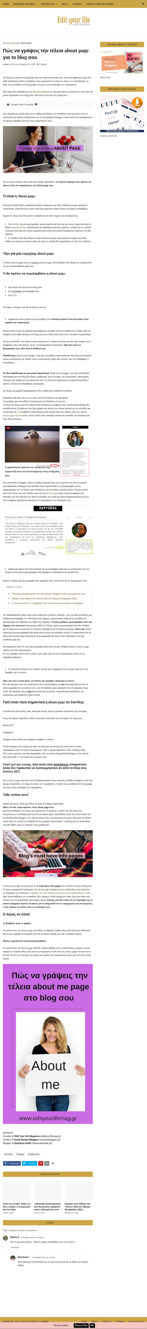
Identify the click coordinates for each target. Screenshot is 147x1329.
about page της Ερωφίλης (16, 415)
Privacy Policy (136, 1321)
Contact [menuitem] (77, 4)
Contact (107, 1321)
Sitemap (120, 1321)
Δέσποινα (26, 43)
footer (23, 227)
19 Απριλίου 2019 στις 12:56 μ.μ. (32, 1237)
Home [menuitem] (6, 4)
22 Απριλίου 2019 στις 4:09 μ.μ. (44, 1257)
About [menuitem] (64, 4)
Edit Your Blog (23, 1321)
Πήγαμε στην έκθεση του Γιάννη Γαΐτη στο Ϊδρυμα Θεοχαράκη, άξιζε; (44, 598)
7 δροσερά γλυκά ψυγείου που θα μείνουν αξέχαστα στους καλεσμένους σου (48, 593)
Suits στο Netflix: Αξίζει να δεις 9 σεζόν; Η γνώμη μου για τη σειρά (16, 1206)
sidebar (16, 224)
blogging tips (34, 1154)
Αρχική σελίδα (11, 43)
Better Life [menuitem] (47, 4)
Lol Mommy (42, 1321)
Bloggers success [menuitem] (24, 4)
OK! (92, 1325)
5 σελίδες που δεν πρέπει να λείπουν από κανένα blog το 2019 (60, 893)
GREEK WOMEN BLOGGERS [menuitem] (100, 4)
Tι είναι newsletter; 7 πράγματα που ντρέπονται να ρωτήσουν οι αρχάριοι (47, 603)
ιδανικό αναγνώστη (42, 91)
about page (52, 493)
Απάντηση (15, 1247)
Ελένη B (14, 1237)
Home (84, 1321)
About (94, 1321)
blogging (20, 1154)
